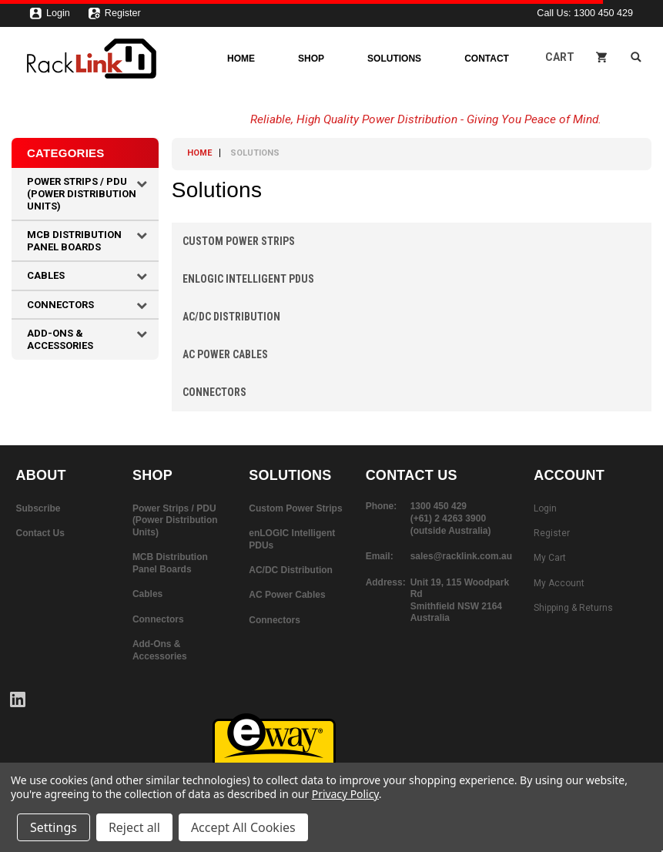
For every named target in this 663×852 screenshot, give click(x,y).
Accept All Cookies (243, 827)
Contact (486, 58)
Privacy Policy (345, 794)
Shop (311, 58)
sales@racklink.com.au (461, 556)
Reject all (134, 827)
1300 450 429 (603, 13)
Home (241, 58)
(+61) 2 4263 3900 (448, 518)
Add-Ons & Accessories (60, 339)
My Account (559, 583)
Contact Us (40, 533)
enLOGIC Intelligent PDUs (248, 279)
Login (49, 17)
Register (114, 17)
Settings (53, 827)
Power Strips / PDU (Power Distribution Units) (81, 193)
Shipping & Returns (573, 607)
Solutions (394, 58)
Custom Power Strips (238, 241)
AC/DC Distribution (231, 316)
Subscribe (38, 508)
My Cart (550, 557)
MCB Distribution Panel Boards (74, 241)
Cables (46, 275)
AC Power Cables (225, 354)
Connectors (60, 304)
